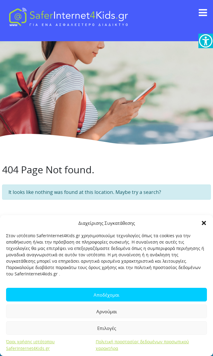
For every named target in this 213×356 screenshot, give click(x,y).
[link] (205, 41)
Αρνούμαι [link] (106, 311)
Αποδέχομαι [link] (106, 295)
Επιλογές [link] (106, 328)
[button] (204, 223)
